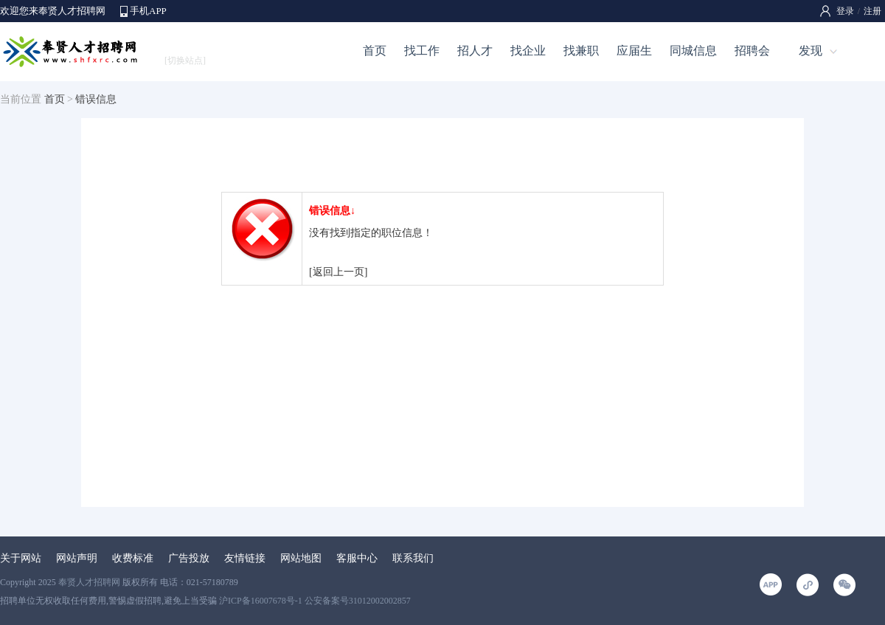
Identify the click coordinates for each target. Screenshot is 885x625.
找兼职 (581, 50)
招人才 (475, 50)
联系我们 (413, 558)
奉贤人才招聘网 (89, 582)
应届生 (634, 50)
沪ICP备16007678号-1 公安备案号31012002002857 (315, 600)
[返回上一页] (338, 271)
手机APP (148, 10)
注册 (872, 11)
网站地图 (301, 558)
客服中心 (357, 558)
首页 (374, 50)
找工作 (422, 50)
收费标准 (132, 558)
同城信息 (693, 50)
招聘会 (752, 50)
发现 (810, 50)
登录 (845, 11)
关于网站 (20, 558)
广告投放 (188, 558)
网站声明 (76, 558)
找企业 (528, 50)
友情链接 (245, 558)
